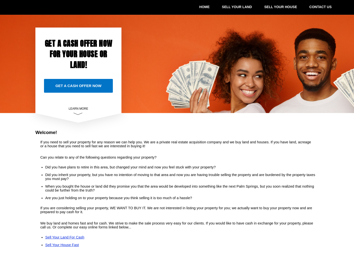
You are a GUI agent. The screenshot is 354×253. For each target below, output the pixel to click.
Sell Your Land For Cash (64, 237)
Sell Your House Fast (62, 245)
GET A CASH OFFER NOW (78, 86)
